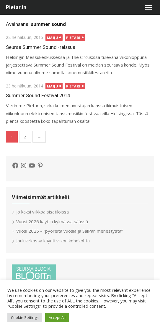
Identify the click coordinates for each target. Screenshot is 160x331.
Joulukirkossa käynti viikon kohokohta (53, 241)
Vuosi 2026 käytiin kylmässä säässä (52, 221)
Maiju (52, 37)
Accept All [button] (57, 317)
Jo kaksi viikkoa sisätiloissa (42, 212)
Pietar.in (16, 7)
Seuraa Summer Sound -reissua (40, 47)
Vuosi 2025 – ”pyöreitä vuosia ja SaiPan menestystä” (69, 231)
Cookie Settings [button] (25, 317)
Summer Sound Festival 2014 (38, 95)
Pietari (73, 37)
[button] (148, 7)
